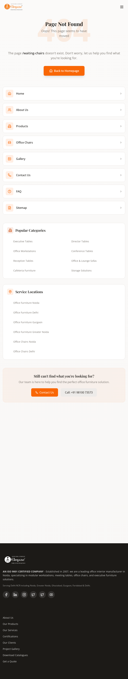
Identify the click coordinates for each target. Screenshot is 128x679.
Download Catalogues (15, 655)
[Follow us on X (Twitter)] (33, 594)
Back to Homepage (64, 71)
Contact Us (44, 392)
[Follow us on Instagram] (24, 594)
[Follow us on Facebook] (6, 594)
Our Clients (9, 642)
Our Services (10, 630)
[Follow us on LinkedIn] (15, 594)
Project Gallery (11, 649)
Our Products (10, 624)
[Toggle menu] (121, 6)
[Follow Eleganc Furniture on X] (42, 594)
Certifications (10, 636)
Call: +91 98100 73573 (79, 392)
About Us (8, 617)
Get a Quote (10, 661)
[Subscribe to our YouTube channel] (51, 594)
